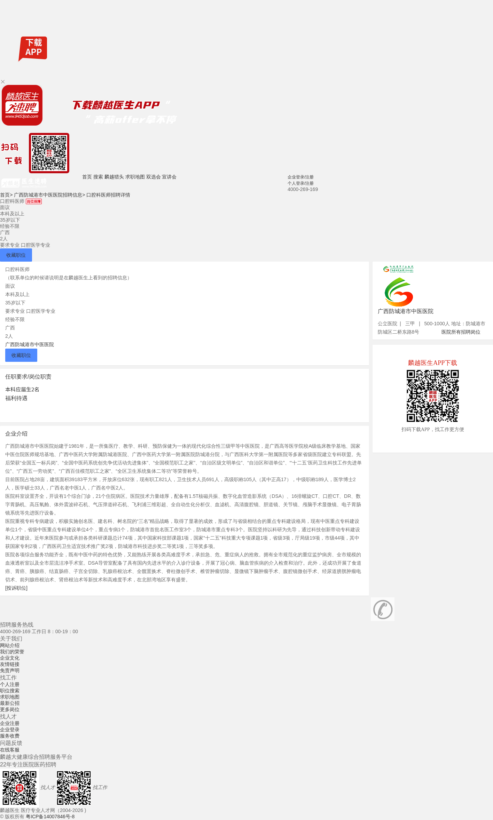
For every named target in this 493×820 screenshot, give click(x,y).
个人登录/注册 (301, 183)
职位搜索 (9, 690)
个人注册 (9, 684)
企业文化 (9, 658)
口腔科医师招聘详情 (108, 195)
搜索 (98, 177)
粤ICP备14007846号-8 (50, 816)
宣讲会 (169, 177)
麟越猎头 (114, 177)
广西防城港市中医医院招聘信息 (49, 195)
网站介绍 (9, 645)
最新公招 (9, 703)
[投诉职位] (16, 588)
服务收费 (9, 736)
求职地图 (135, 177)
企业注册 (9, 723)
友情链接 (9, 664)
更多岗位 (9, 709)
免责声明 (9, 670)
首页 (87, 177)
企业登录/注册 (301, 177)
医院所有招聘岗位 (460, 332)
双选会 (153, 177)
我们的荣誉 (12, 651)
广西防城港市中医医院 (29, 344)
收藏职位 (16, 255)
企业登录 (9, 729)
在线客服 (9, 750)
